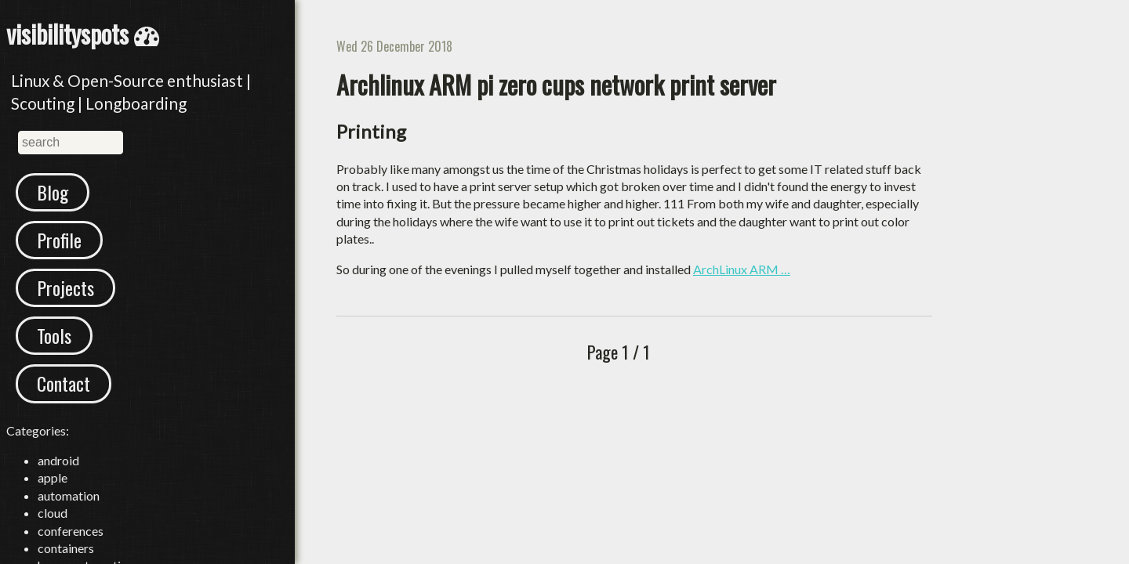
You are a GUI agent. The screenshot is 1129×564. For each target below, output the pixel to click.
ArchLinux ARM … (741, 269)
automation (69, 495)
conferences (70, 530)
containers (66, 547)
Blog (52, 192)
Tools (54, 335)
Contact (63, 383)
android (58, 460)
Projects (65, 287)
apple (52, 477)
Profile (59, 240)
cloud (52, 512)
